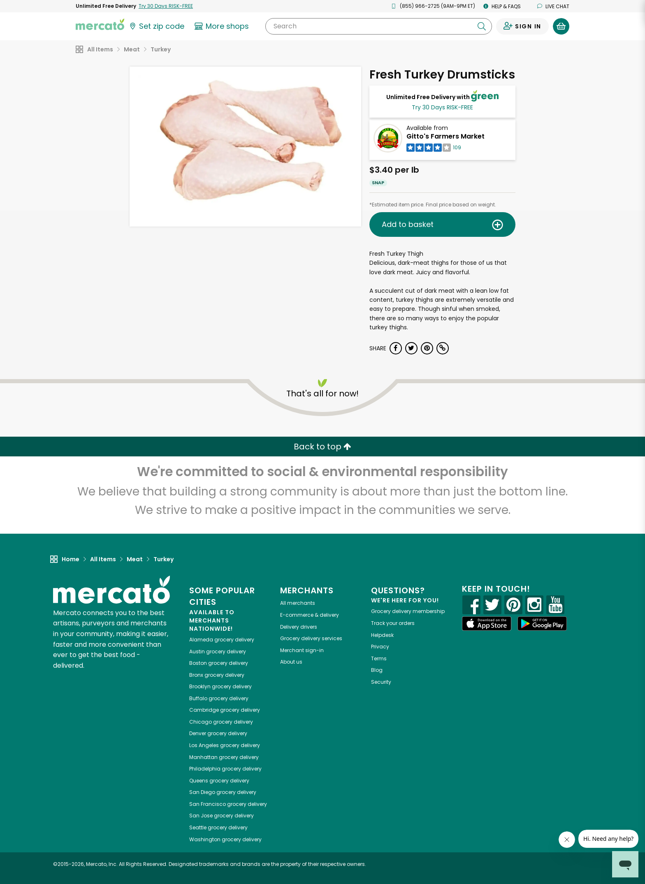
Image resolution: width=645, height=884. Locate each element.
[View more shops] (223, 26)
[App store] (486, 623)
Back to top (322, 446)
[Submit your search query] (481, 26)
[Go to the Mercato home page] (100, 24)
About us (291, 661)
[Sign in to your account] (522, 26)
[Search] (378, 26)
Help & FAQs (502, 6)
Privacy (380, 646)
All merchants (297, 602)
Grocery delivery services (311, 638)
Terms (379, 658)
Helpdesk (382, 635)
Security (381, 681)
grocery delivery (221, 639)
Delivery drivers (298, 626)
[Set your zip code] (156, 26)
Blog (377, 669)
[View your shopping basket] (561, 26)
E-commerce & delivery (309, 614)
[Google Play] (542, 623)
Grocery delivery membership (408, 611)
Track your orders (393, 623)
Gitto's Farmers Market (445, 136)
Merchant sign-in (302, 650)
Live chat (553, 6)
